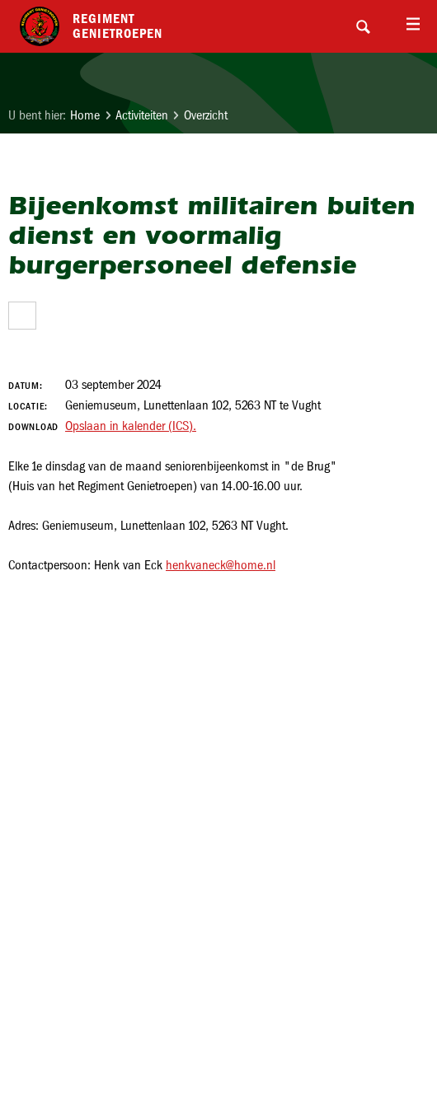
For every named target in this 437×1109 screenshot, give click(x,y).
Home (85, 115)
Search (363, 26)
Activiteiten (141, 115)
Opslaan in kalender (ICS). (130, 425)
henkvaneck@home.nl (220, 565)
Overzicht (206, 115)
